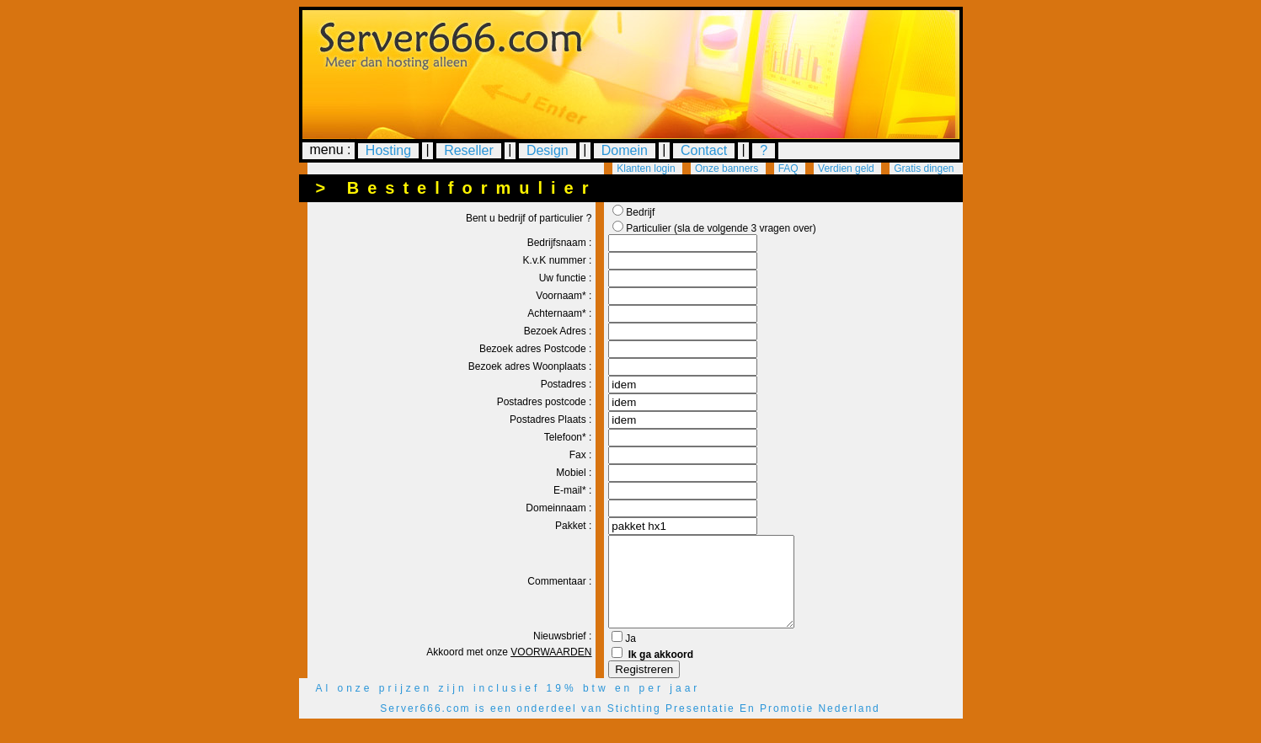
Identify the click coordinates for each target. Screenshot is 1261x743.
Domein (624, 150)
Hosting (388, 150)
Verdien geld (846, 168)
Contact (704, 150)
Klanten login (646, 168)
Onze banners (726, 168)
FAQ (788, 168)
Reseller (469, 150)
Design (547, 150)
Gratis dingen (924, 168)
